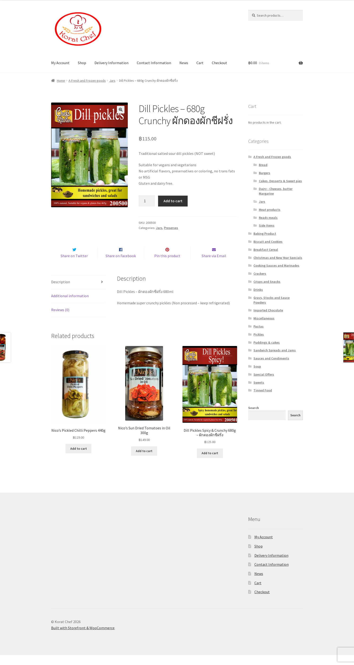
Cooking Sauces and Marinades (276, 265)
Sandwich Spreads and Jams (274, 350)
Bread (263, 165)
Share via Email (214, 265)
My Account (60, 62)
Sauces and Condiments (271, 358)
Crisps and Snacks (266, 281)
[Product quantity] (147, 201)
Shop (82, 62)
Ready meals (268, 218)
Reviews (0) (60, 319)
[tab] (78, 292)
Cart (200, 62)
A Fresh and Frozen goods (87, 80)
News (183, 62)
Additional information (70, 305)
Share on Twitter (74, 265)
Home (61, 80)
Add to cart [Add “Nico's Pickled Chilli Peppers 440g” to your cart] (78, 458)
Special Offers (263, 374)
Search (253, 408)
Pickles (258, 334)
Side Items (266, 225)
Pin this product (167, 265)
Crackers (259, 273)
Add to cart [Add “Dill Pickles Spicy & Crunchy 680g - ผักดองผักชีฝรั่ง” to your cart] (210, 463)
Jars (112, 80)
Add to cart (173, 200)
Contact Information (154, 62)
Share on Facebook (121, 265)
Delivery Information (111, 62)
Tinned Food (262, 390)
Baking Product (264, 233)
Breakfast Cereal (265, 249)
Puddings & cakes (266, 342)
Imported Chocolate (268, 310)
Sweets (258, 382)
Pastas (258, 326)
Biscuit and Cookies (268, 241)
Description (60, 292)
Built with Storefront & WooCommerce (83, 637)
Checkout (219, 62)
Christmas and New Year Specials (277, 258)
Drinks (258, 290)
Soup (257, 366)
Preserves (171, 228)
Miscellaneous (263, 318)
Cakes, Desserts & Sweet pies (280, 181)
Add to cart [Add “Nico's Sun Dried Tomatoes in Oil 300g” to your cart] (144, 461)
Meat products (269, 209)
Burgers (264, 173)
